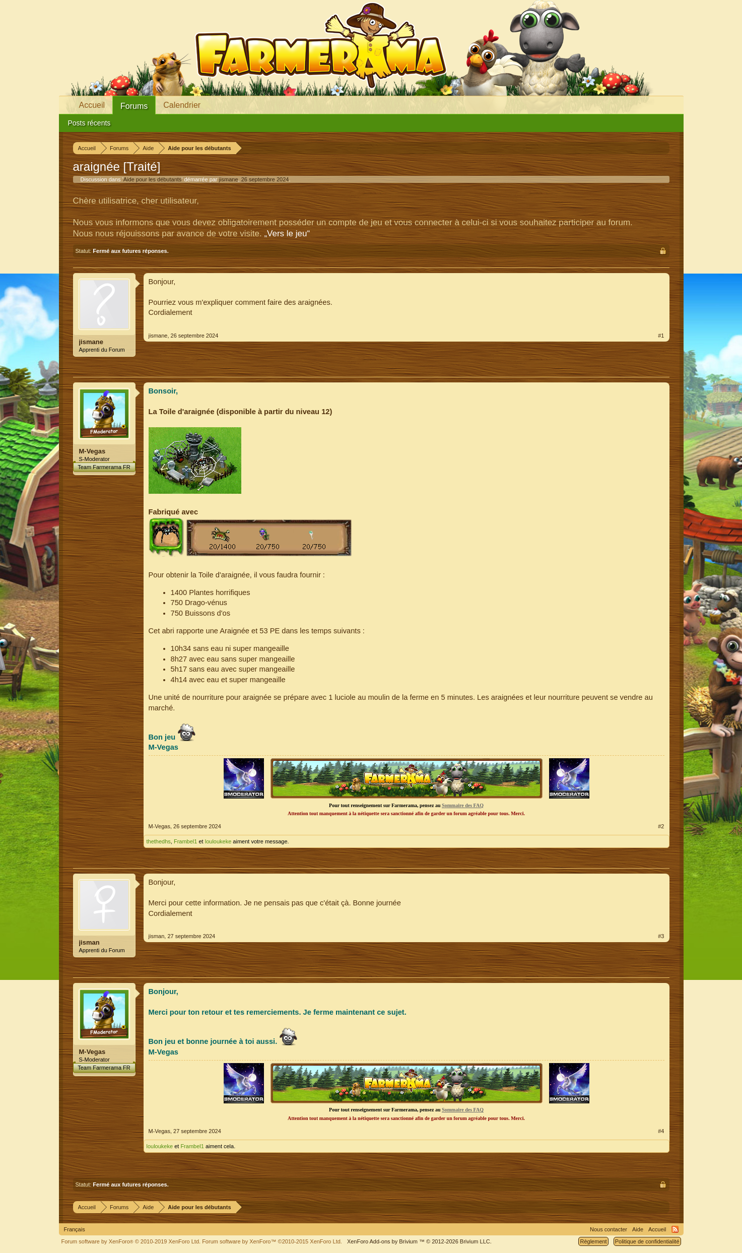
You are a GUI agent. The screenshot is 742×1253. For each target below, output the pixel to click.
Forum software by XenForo (131, 1241)
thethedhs (159, 841)
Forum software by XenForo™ (272, 1241)
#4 (661, 1131)
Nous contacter (608, 1229)
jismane (228, 179)
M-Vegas (92, 451)
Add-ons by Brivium (419, 1241)
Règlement (593, 1241)
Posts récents (89, 123)
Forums (134, 106)
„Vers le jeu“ (287, 233)
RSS (675, 1229)
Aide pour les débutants (152, 179)
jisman (89, 942)
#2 (661, 826)
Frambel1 (185, 841)
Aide (637, 1229)
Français (74, 1229)
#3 (661, 936)
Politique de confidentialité (647, 1241)
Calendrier (181, 105)
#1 (661, 336)
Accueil (92, 105)
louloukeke (218, 841)
